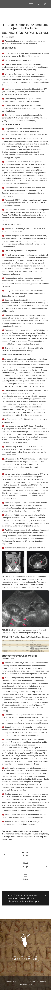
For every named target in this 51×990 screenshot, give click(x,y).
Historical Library (37, 981)
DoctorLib (9, 981)
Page (24, 853)
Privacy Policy (25, 984)
